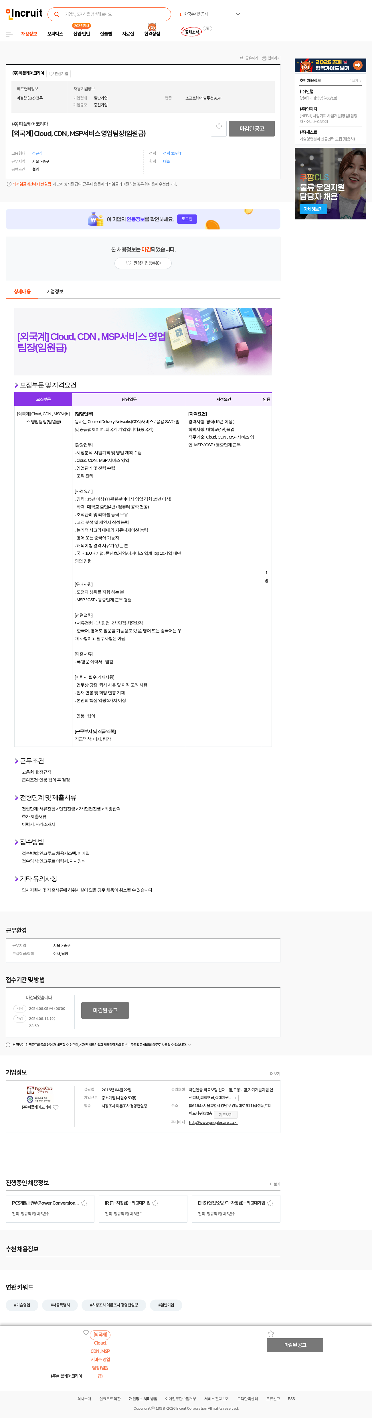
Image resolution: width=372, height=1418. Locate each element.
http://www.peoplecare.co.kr (213, 1122)
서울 (56, 945)
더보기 (275, 1073)
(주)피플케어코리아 (28, 73)
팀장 (64, 953)
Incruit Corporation (191, 1408)
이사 (56, 953)
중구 (67, 945)
